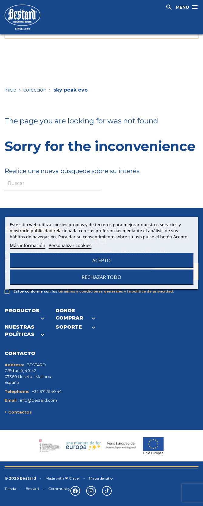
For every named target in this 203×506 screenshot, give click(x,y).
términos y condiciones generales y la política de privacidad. (116, 291)
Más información (27, 245)
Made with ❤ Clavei (63, 478)
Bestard (32, 488)
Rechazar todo (101, 277)
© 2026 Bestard (20, 478)
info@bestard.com (38, 400)
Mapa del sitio (101, 478)
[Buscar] (53, 183)
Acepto (101, 260)
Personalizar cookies (70, 245)
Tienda (10, 488)
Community (59, 488)
